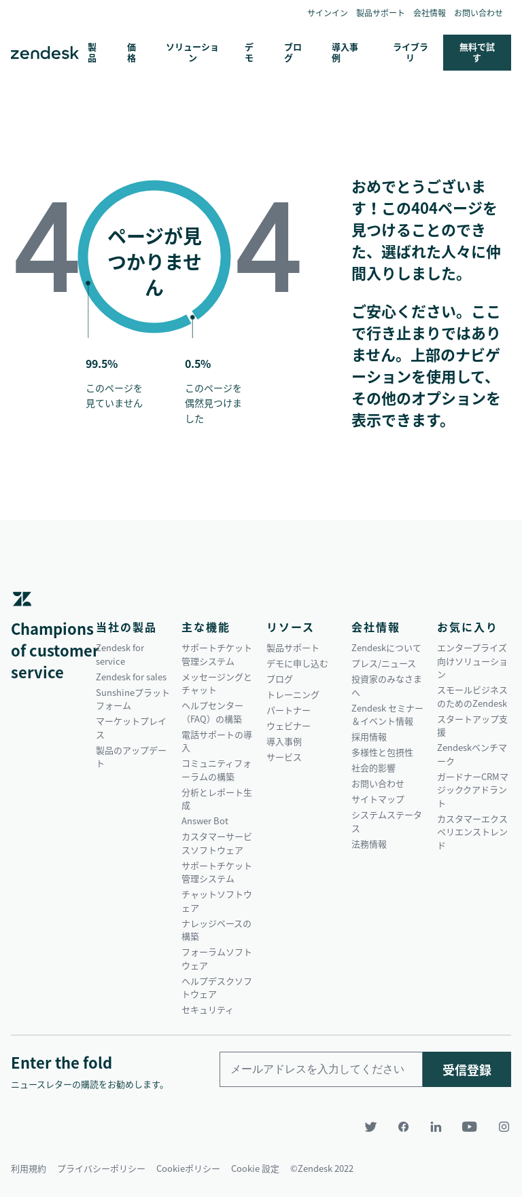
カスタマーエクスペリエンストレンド (472, 831)
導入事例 (345, 52)
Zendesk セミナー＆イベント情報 (387, 714)
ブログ (293, 52)
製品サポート (380, 13)
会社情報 (429, 13)
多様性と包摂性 (382, 751)
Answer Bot (204, 820)
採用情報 (369, 736)
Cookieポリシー (188, 1166)
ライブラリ (410, 52)
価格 (131, 52)
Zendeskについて (386, 647)
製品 (92, 52)
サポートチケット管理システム (216, 654)
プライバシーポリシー (101, 1166)
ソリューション (192, 52)
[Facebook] (405, 1126)
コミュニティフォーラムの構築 (216, 769)
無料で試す (477, 52)
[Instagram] (500, 1126)
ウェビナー (288, 725)
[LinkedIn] (437, 1126)
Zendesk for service (120, 654)
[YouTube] (471, 1126)
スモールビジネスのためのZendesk (472, 696)
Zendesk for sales (131, 676)
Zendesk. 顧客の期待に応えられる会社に (45, 53)
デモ (249, 52)
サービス (284, 756)
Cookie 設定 (255, 1166)
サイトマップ (377, 798)
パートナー (288, 709)
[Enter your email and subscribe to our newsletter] (321, 1069)
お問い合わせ (478, 13)
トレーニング (292, 694)
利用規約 (28, 1166)
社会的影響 (373, 767)
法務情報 (369, 843)
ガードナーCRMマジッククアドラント (472, 789)
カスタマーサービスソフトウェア (216, 843)
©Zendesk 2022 (321, 1166)
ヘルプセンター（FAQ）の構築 (212, 712)
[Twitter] (372, 1126)
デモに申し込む (297, 663)
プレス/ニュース (383, 663)
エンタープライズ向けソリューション (472, 660)
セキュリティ (207, 1009)
